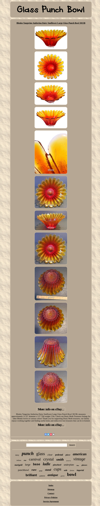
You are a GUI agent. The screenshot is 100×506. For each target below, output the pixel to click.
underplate (69, 464)
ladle (46, 464)
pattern (42, 476)
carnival (35, 459)
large (27, 464)
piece (68, 455)
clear (50, 454)
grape (40, 470)
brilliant (31, 475)
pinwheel (57, 465)
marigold (18, 465)
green (62, 476)
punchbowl (23, 470)
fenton (72, 470)
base (36, 464)
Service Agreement (51, 501)
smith (60, 459)
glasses (84, 465)
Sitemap (51, 489)
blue (78, 465)
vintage (79, 459)
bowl (71, 474)
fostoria (68, 460)
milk (65, 470)
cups (57, 469)
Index (51, 485)
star (25, 460)
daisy (17, 455)
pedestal (59, 454)
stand (48, 469)
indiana (19, 460)
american (79, 454)
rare (34, 469)
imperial (80, 470)
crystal (48, 459)
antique (53, 475)
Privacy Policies (50, 497)
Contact (51, 493)
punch (28, 453)
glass (40, 453)
